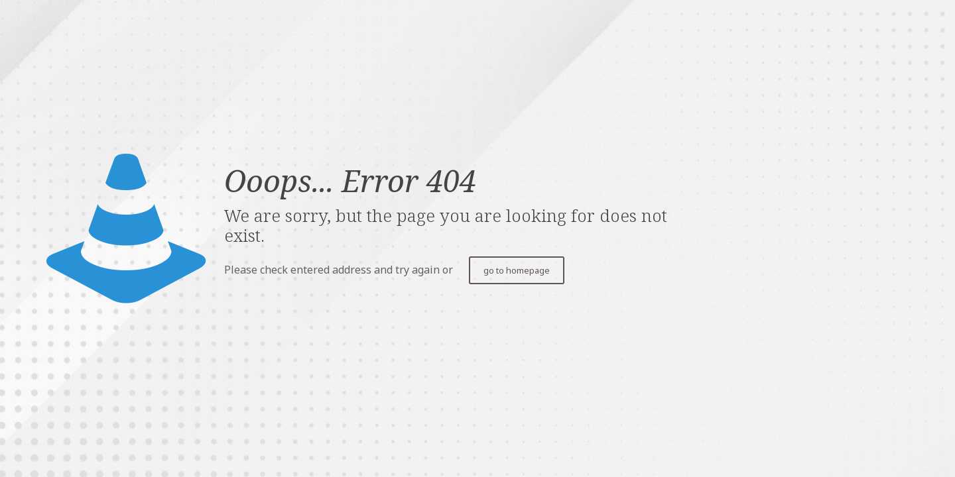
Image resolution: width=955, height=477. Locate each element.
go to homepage (516, 270)
